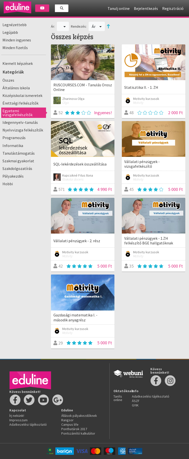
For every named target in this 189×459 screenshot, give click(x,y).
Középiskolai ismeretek (22, 95)
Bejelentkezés (146, 8)
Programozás (14, 137)
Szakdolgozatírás (17, 168)
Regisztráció (173, 8)
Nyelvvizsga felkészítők (22, 130)
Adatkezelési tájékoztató (28, 424)
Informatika (12, 145)
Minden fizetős (15, 47)
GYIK (135, 405)
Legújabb (10, 32)
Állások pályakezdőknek (79, 415)
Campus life (70, 424)
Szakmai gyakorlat (18, 160)
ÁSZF (136, 401)
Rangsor (67, 420)
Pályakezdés (13, 176)
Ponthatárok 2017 (74, 429)
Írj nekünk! (16, 415)
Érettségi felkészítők (20, 103)
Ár (97, 26)
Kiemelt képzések (17, 63)
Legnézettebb (14, 24)
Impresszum (18, 420)
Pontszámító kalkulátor (78, 433)
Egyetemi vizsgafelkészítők (17, 112)
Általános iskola (16, 87)
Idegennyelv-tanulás (20, 122)
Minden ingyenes (16, 39)
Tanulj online (119, 8)
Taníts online (117, 398)
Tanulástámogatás (18, 153)
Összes (8, 80)
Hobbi (7, 183)
